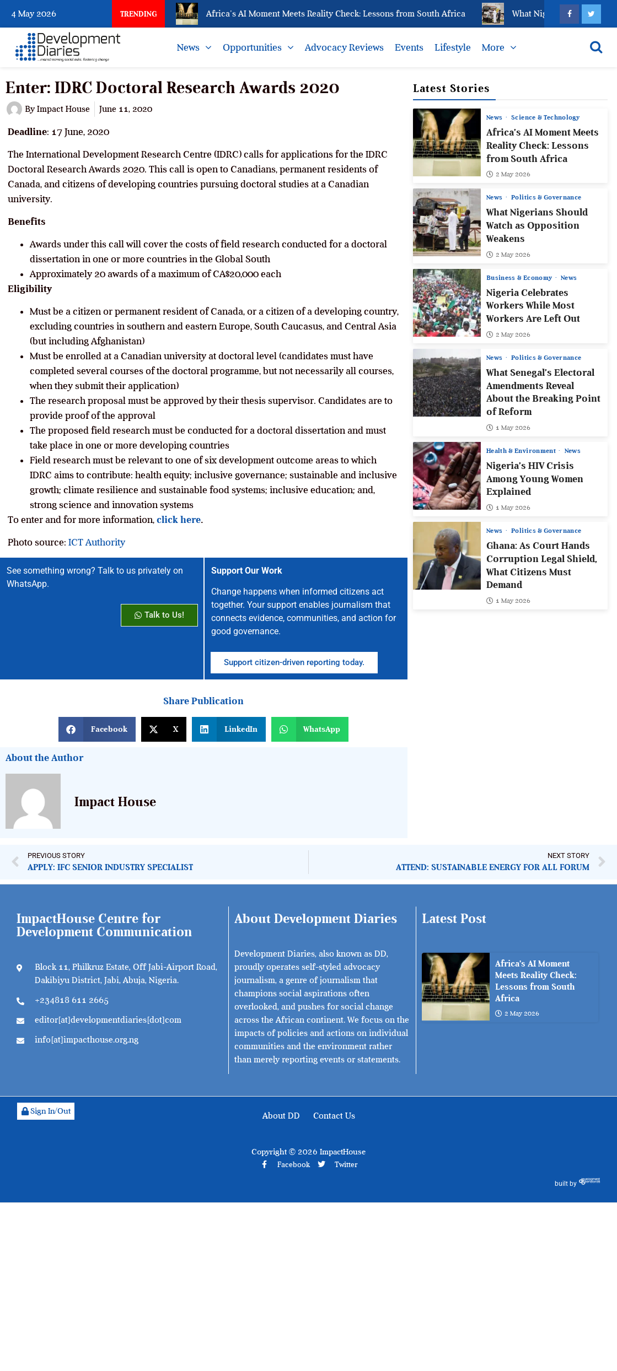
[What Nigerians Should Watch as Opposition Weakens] (447, 222)
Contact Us (334, 1116)
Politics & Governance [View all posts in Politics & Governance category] (546, 197)
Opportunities (252, 47)
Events (409, 47)
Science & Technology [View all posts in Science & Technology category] (545, 117)
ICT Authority (96, 542)
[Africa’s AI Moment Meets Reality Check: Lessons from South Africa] (447, 142)
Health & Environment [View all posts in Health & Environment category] (521, 450)
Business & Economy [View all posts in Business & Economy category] (520, 277)
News (188, 47)
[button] (97, 729)
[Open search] (596, 46)
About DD (281, 1116)
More (493, 47)
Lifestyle (452, 47)
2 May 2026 (508, 174)
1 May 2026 (508, 427)
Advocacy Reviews (344, 47)
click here (177, 519)
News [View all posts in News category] (495, 117)
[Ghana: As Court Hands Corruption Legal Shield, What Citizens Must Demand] (447, 556)
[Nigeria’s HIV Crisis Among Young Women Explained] (447, 476)
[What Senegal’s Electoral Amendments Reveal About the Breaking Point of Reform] (447, 383)
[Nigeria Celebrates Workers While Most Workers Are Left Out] (447, 303)
